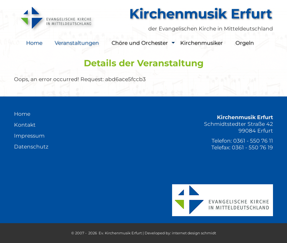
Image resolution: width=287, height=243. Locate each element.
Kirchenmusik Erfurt (200, 14)
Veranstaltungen (77, 42)
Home (34, 42)
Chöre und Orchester (145, 43)
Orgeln (244, 42)
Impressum (29, 135)
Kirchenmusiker (201, 42)
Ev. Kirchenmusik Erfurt (120, 233)
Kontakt (25, 124)
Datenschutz (31, 146)
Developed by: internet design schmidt (180, 233)
